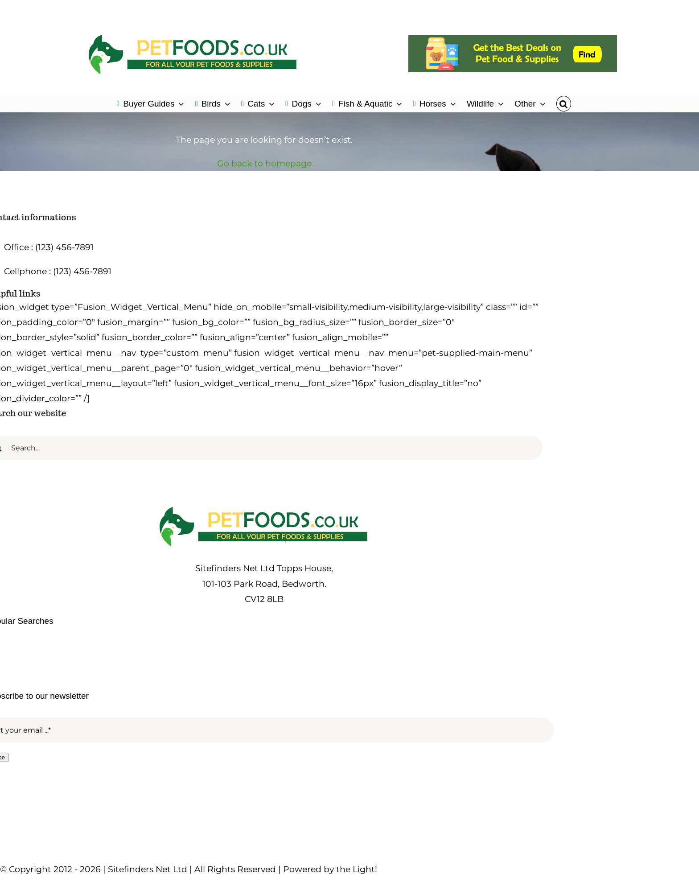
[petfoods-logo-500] (264, 507)
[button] (563, 103)
